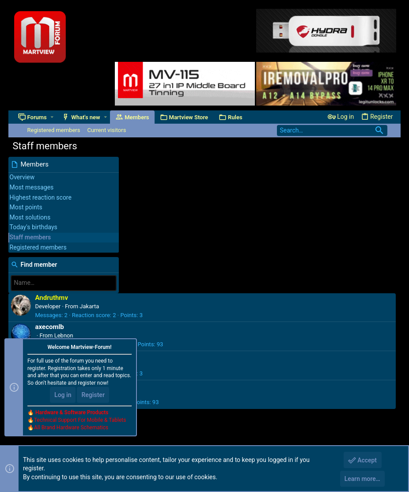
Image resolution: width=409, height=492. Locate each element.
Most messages (32, 187)
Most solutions (30, 217)
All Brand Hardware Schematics (71, 427)
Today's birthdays (33, 227)
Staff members (30, 237)
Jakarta (204, 170)
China (176, 228)
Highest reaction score (41, 197)
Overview (22, 177)
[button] (52, 117)
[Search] (332, 130)
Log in (62, 395)
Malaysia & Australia (195, 257)
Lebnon (178, 199)
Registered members (38, 247)
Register (93, 395)
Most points (26, 207)
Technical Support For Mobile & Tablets (80, 420)
